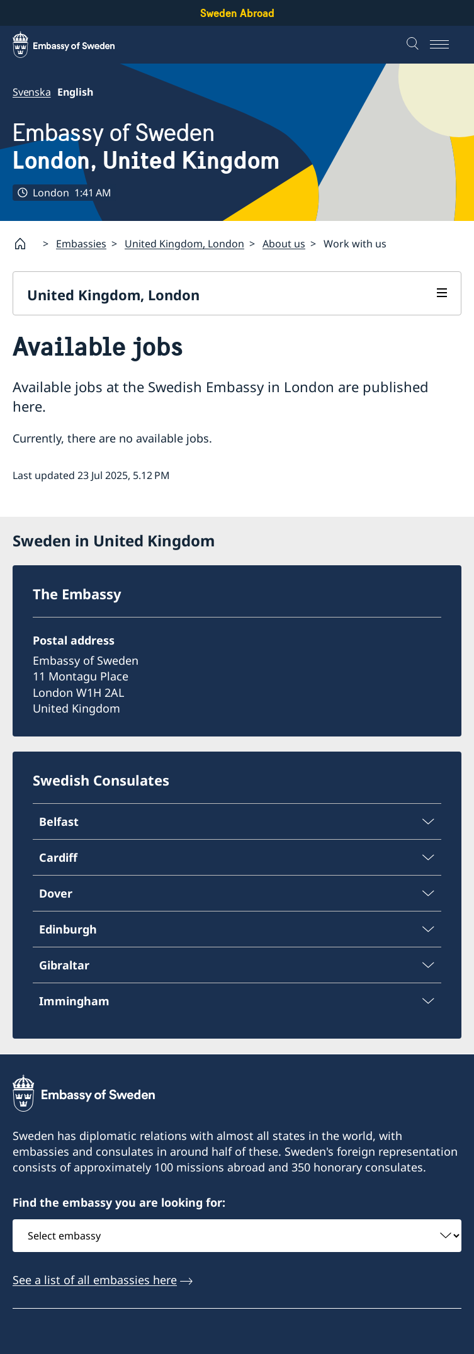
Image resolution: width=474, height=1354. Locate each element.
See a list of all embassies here (95, 1279)
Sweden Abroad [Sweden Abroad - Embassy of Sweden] (237, 13)
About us (283, 244)
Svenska (32, 92)
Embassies (81, 244)
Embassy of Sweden (146, 147)
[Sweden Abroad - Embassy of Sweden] (75, 44)
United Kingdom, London (184, 244)
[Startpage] (25, 243)
